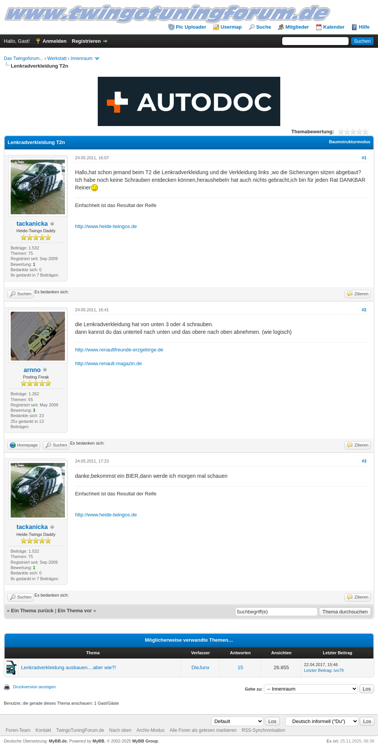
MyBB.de (58, 741)
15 (240, 667)
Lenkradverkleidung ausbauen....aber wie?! (68, 667)
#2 (364, 309)
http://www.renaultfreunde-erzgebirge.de (119, 350)
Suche (263, 27)
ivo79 (339, 670)
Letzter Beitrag (317, 670)
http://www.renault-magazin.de (108, 363)
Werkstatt (56, 58)
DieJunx (201, 667)
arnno (32, 370)
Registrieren (86, 41)
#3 (364, 461)
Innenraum (81, 58)
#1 (364, 157)
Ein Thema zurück (32, 610)
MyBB (98, 741)
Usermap (231, 27)
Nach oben (120, 730)
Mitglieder (297, 27)
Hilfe (364, 27)
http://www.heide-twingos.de (106, 226)
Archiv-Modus (150, 730)
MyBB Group (145, 741)
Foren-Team (18, 730)
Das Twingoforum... (23, 58)
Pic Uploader (191, 27)
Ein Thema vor (75, 610)
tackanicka (32, 223)
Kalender (334, 27)
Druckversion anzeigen (34, 686)
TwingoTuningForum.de (80, 730)
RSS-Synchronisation (263, 730)
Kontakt (43, 730)
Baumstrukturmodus (349, 141)
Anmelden (55, 41)
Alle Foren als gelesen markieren (203, 730)
